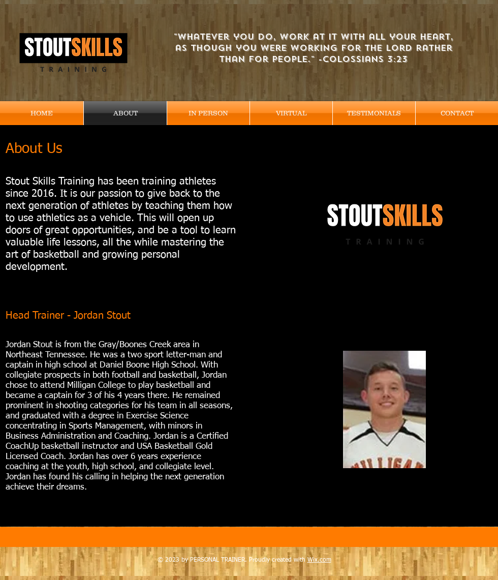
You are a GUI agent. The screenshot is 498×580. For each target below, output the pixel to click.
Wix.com (319, 560)
